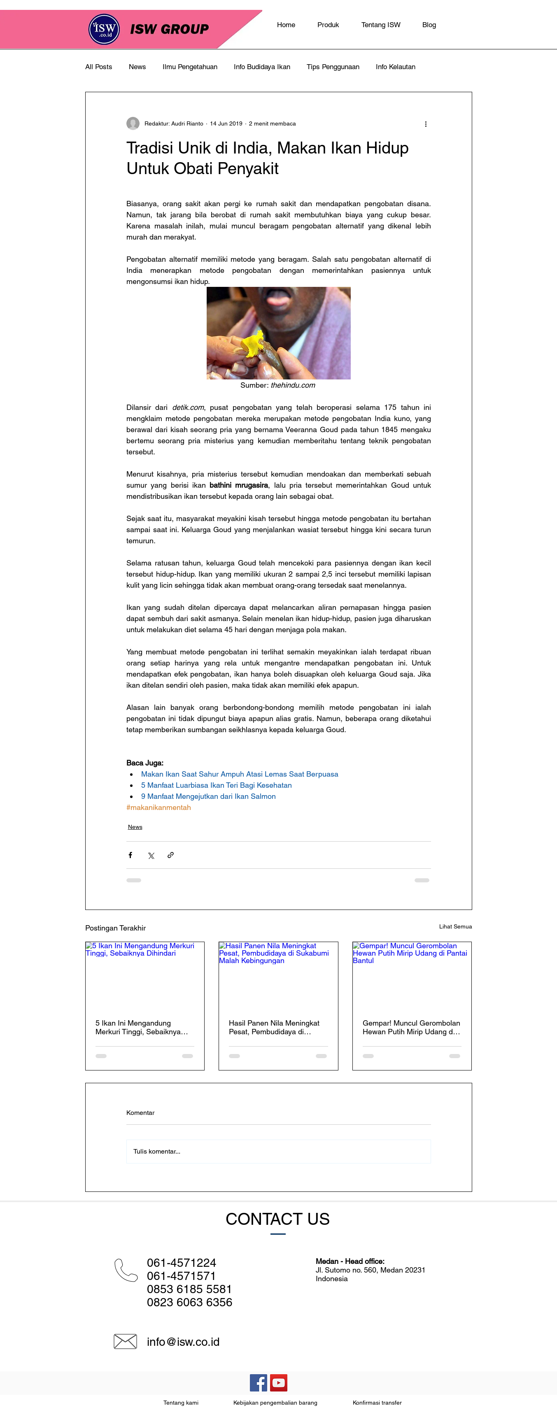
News (137, 67)
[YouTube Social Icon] (278, 1382)
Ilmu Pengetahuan (190, 67)
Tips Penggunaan (333, 67)
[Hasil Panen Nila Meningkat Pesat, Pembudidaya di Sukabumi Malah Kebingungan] (278, 975)
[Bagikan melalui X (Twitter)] (150, 855)
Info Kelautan (395, 67)
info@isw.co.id (183, 1341)
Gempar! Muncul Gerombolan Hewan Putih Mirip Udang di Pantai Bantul (411, 1027)
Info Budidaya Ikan (262, 67)
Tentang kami (180, 1402)
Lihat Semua (455, 926)
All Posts (98, 67)
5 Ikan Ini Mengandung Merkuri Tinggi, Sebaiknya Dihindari (138, 1027)
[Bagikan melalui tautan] (171, 855)
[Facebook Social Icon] (258, 1382)
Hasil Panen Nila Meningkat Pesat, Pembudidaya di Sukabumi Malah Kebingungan (274, 1027)
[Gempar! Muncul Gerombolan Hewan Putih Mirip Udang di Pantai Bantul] (412, 975)
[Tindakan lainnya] (426, 123)
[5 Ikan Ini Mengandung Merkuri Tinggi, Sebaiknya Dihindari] (145, 975)
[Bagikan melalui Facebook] (130, 855)
